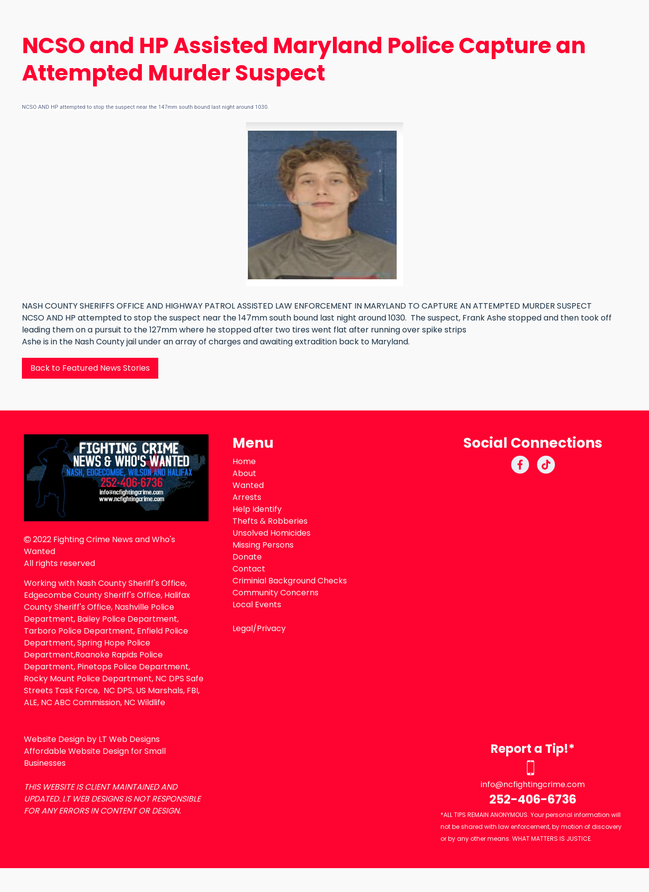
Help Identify (257, 509)
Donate (247, 557)
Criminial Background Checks (289, 580)
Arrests (246, 497)
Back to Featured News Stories (90, 368)
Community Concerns (275, 592)
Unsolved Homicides (271, 533)
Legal (242, 628)
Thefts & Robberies (270, 521)
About (244, 473)
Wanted (248, 485)
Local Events (256, 604)
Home (244, 461)
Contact (248, 568)
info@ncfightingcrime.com (533, 784)
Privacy (271, 628)
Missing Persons (263, 545)
